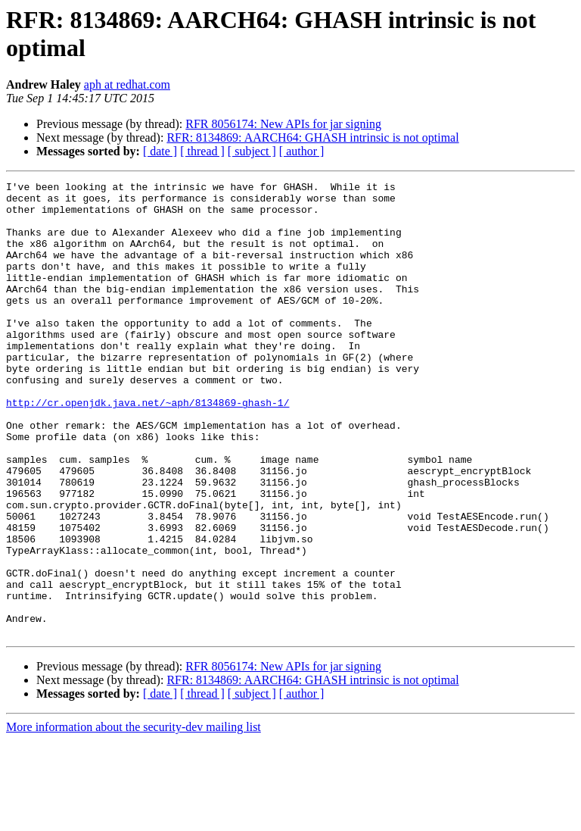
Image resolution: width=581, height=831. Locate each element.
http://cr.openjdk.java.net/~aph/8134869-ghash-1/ (147, 448)
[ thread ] (202, 151)
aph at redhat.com (127, 84)
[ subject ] (252, 151)
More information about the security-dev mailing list (133, 817)
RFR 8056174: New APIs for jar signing (283, 123)
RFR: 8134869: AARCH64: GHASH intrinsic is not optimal (312, 137)
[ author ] (302, 151)
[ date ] (160, 151)
